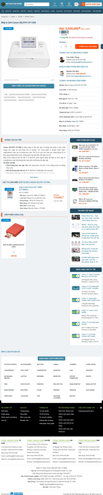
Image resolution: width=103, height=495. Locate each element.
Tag (5, 94)
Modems (40, 375)
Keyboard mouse (8, 376)
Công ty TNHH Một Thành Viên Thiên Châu (91, 299)
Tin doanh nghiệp (45, 416)
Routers (77, 11)
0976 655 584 (81, 60)
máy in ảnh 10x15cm (9, 97)
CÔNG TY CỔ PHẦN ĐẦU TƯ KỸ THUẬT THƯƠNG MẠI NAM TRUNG (90, 287)
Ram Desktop (75, 383)
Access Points (10, 364)
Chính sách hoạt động (9, 416)
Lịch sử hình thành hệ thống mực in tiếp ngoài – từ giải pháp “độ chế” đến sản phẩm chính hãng (91, 235)
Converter (41, 369)
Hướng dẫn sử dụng (46, 419)
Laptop (23, 11)
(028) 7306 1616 (46, 478)
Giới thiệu (4, 410)
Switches (8, 395)
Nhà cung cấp (25, 416)
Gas (71, 369)
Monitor (16, 11)
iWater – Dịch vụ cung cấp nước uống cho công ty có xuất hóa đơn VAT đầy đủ (90, 226)
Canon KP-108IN (77, 121)
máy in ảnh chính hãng (39, 97)
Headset (89, 369)
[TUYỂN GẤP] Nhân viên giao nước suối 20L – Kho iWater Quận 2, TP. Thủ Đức (91, 259)
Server (30, 11)
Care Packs (90, 364)
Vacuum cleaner (56, 396)
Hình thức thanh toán (66, 410)
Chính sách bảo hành (66, 419)
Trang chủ (4, 17)
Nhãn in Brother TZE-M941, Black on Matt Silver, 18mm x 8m (88, 168)
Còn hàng (8, 28)
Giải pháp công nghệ (46, 423)
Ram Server (9, 389)
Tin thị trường (44, 413)
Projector (58, 383)
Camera (72, 364)
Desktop (8, 11)
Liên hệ (3, 419)
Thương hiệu (24, 410)
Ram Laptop (90, 383)
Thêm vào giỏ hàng (87, 46)
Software (90, 389)
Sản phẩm (23, 413)
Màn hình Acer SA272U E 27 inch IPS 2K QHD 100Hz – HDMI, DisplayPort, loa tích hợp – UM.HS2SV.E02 (89, 148)
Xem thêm (34, 177)
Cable (55, 364)
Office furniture (73, 376)
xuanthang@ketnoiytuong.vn (81, 62)
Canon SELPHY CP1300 (78, 85)
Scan (53, 11)
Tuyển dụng (5, 413)
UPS (38, 395)
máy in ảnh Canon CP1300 (39, 94)
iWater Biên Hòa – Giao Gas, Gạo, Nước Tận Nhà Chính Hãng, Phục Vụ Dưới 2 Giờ (90, 217)
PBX (5, 383)
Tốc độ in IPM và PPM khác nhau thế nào (89, 242)
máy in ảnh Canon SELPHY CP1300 (19, 94)
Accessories (86, 11)
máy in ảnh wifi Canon (10, 100)
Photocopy (68, 11)
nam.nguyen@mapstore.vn (81, 76)
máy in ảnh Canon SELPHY (26, 100)
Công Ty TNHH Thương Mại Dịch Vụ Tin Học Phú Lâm (90, 275)
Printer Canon (29, 17)
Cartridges (45, 11)
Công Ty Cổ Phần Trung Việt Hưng (88, 334)
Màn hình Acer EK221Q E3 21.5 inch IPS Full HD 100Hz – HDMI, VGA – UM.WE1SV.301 (89, 189)
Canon (13, 17)
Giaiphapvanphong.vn (86, 410)
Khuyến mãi (96, 11)
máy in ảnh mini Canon (24, 97)
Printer (37, 11)
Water (72, 395)
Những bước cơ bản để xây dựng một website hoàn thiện (90, 250)
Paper (88, 375)
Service (72, 389)
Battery (40, 364)
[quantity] (66, 46)
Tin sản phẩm (44, 410)
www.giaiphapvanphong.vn (15, 458)
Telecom (59, 11)
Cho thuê (24, 369)
